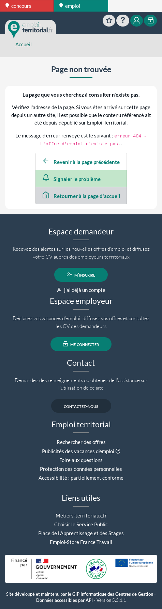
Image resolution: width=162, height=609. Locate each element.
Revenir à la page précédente (81, 162)
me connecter (81, 344)
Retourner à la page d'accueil (81, 196)
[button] (117, 451)
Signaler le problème (71, 179)
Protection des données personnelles (81, 469)
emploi (69, 6)
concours (18, 6)
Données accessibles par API (64, 600)
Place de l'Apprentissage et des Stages (81, 533)
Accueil (23, 44)
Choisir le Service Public (81, 524)
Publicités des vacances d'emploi (78, 451)
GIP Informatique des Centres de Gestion (112, 594)
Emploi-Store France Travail (81, 542)
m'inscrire (81, 274)
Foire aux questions (81, 460)
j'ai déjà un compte (81, 290)
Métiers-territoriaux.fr (81, 515)
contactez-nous (81, 406)
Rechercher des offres (81, 442)
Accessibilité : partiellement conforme (81, 478)
